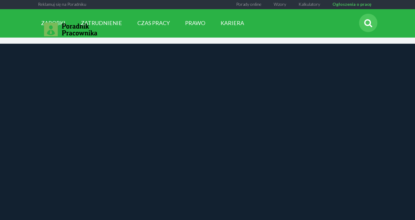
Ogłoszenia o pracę (351, 4)
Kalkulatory (309, 4)
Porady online (248, 4)
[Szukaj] (368, 23)
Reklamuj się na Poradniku (62, 4)
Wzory (280, 4)
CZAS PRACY (153, 23)
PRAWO (195, 23)
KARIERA (232, 23)
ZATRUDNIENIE (101, 23)
